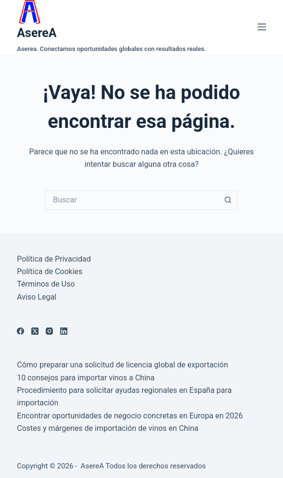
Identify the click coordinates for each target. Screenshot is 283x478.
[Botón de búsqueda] (228, 200)
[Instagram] (49, 331)
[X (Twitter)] (35, 331)
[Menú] (261, 27)
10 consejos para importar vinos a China (85, 377)
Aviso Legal (36, 297)
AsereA (36, 33)
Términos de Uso (46, 284)
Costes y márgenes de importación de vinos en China (107, 428)
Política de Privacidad (53, 259)
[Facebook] (20, 331)
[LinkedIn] (63, 331)
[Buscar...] (132, 200)
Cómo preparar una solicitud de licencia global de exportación (122, 364)
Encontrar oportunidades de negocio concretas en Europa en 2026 (130, 415)
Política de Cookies (49, 271)
